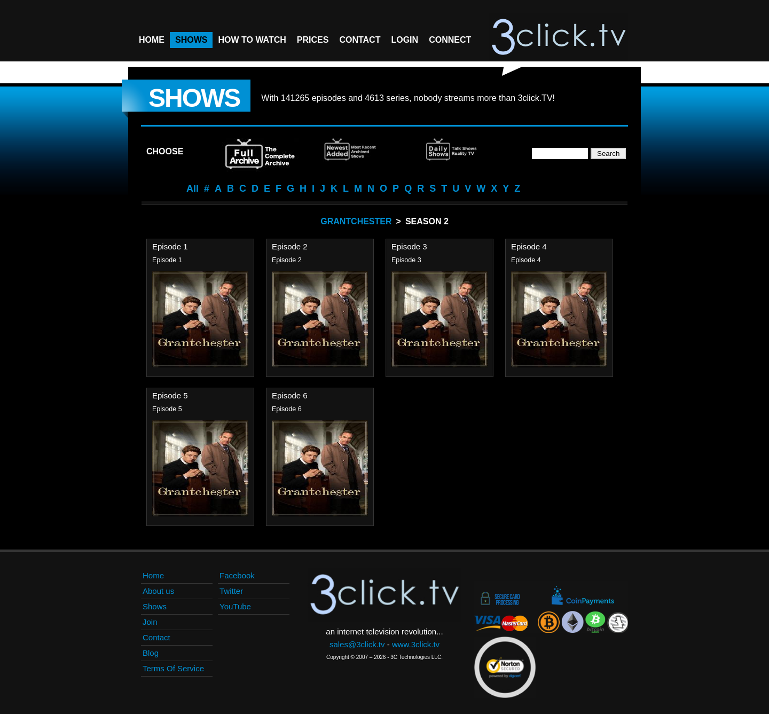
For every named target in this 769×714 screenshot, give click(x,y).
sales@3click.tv (357, 644)
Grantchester (355, 221)
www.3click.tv (416, 644)
